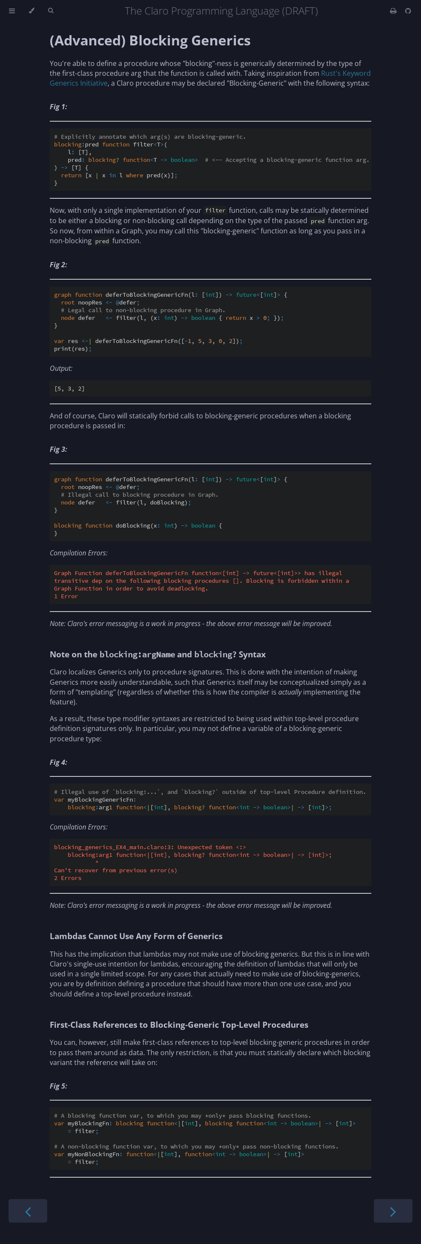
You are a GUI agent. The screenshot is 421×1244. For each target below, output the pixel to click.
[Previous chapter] (28, 1211)
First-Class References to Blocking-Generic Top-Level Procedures (179, 1024)
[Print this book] (394, 10)
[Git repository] (408, 10)
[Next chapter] (393, 1211)
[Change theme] (31, 10)
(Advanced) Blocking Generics (150, 40)
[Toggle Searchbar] (50, 10)
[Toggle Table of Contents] (12, 10)
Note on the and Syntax (158, 654)
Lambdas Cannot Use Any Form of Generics (136, 936)
